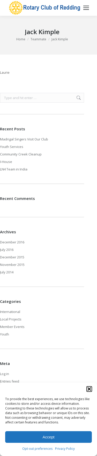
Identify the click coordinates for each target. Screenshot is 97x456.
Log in (4, 373)
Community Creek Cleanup (21, 154)
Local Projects (10, 319)
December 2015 (12, 257)
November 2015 (12, 264)
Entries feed (9, 381)
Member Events (12, 326)
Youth (4, 334)
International (10, 311)
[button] (89, 389)
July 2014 (6, 272)
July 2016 (6, 249)
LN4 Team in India (13, 169)
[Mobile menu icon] (86, 8)
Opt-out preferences (37, 448)
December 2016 (12, 242)
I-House (6, 161)
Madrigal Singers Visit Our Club (24, 139)
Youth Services (11, 146)
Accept (49, 437)
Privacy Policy (65, 448)
